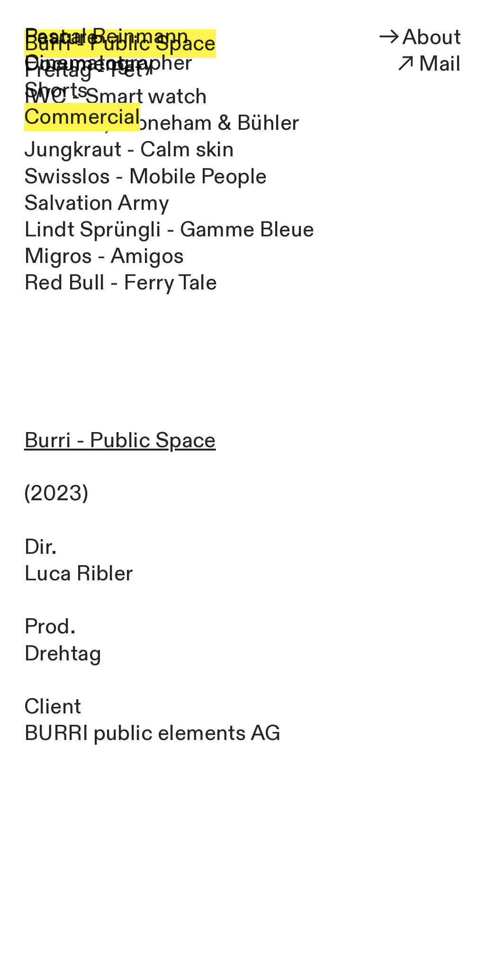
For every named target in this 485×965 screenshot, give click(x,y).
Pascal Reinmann (106, 36)
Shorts (56, 90)
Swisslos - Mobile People (145, 176)
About (419, 37)
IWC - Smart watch (115, 96)
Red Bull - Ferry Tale (120, 283)
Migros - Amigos (104, 256)
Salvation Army (96, 203)
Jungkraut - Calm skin (129, 149)
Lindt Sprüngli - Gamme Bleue (169, 230)
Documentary (89, 64)
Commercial (82, 117)
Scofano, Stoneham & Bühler (162, 123)
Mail (427, 64)
